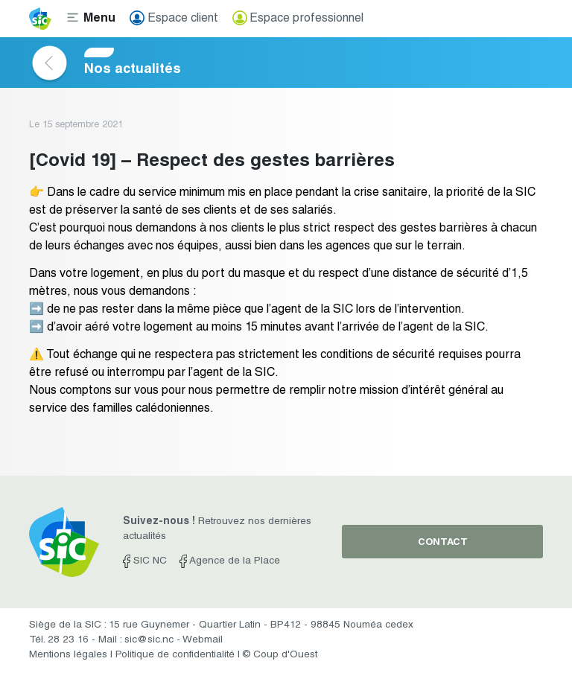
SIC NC (145, 561)
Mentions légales (68, 655)
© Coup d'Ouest (280, 655)
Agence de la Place (229, 561)
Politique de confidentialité (175, 655)
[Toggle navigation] (90, 19)
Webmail (202, 640)
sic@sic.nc (149, 640)
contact (443, 543)
